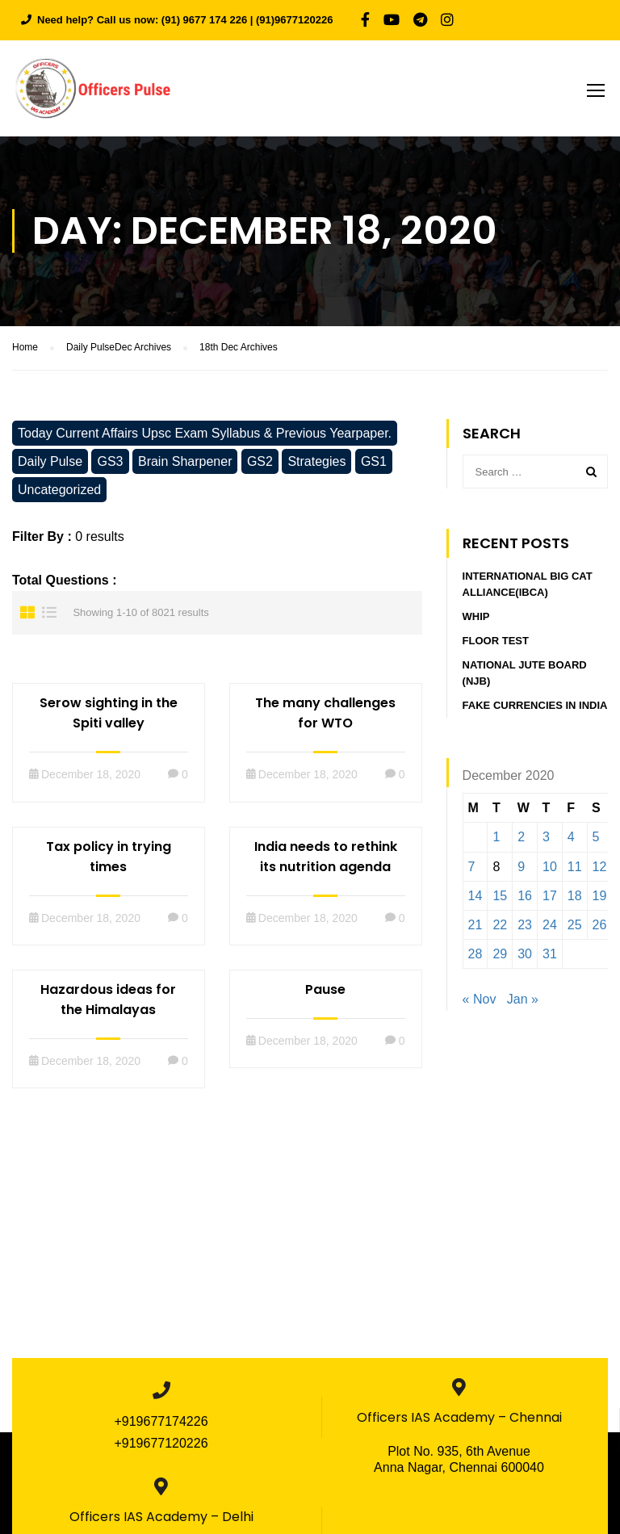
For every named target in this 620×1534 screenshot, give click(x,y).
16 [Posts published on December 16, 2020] (524, 899)
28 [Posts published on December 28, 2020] (475, 957)
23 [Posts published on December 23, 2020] (524, 928)
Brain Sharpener (185, 464)
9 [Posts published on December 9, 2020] (521, 869)
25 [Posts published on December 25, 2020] (575, 928)
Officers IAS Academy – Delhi (161, 1520)
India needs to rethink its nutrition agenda (325, 859)
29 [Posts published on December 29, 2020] (499, 957)
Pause (325, 992)
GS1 (374, 464)
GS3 (110, 464)
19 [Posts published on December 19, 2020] (600, 899)
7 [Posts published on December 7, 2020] (471, 869)
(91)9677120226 (294, 20)
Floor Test (496, 644)
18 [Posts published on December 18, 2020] (575, 899)
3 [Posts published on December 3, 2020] (546, 840)
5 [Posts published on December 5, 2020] (596, 840)
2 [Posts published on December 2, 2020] (521, 840)
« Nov (479, 1002)
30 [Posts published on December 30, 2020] (524, 957)
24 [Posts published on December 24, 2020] (549, 928)
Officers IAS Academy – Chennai (459, 1420)
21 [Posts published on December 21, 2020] (475, 928)
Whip (476, 620)
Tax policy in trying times (108, 859)
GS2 (260, 464)
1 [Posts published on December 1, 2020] (496, 840)
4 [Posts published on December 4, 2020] (571, 840)
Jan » (522, 1002)
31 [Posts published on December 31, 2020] (549, 957)
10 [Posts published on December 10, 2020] (549, 869)
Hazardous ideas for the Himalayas (108, 1002)
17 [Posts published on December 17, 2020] (549, 899)
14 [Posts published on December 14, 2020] (475, 899)
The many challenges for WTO (325, 716)
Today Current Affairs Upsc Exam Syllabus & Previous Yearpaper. (205, 435)
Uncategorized (59, 492)
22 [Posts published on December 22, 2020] (499, 928)
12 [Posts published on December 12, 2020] (600, 869)
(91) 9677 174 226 (204, 20)
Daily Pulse (50, 464)
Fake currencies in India (535, 708)
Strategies (316, 464)
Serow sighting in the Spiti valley (109, 716)
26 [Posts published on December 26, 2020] (600, 928)
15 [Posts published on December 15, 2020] (499, 899)
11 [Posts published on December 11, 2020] (575, 869)
